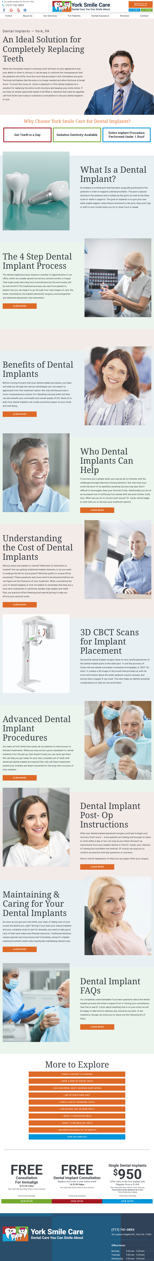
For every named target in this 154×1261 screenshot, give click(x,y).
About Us (27, 15)
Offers (146, 10)
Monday (114, 1213)
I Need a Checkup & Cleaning (50, 1074)
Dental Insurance (100, 15)
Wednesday (116, 1221)
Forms (134, 10)
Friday (113, 1229)
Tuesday (114, 1217)
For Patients (74, 15)
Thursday (115, 1225)
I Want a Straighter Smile (50, 1094)
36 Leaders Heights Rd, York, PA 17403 (17, 2)
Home (8, 15)
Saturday (114, 1232)
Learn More (19, 306)
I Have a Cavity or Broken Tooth (50, 1087)
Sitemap (7, 1250)
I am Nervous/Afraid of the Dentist (50, 1100)
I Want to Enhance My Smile (103, 1094)
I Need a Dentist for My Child (103, 1074)
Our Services (50, 15)
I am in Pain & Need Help (104, 1081)
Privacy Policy (19, 1250)
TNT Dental (41, 1254)
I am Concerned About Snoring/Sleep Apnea (50, 1081)
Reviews (124, 15)
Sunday (114, 1236)
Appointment (140, 4)
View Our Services (103, 1100)
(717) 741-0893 (12, 5)
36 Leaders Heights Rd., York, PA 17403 (130, 1196)
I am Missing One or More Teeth (103, 1087)
